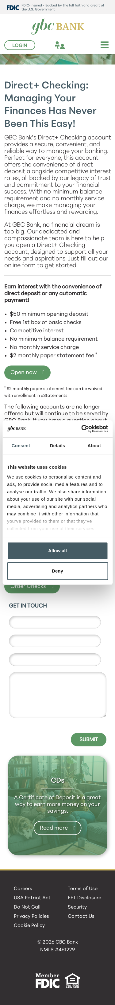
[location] (71, 46)
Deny (57, 570)
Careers (23, 888)
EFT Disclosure (84, 898)
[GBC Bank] (57, 27)
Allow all (57, 550)
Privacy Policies (31, 916)
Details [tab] (57, 445)
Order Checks (28, 586)
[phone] (82, 46)
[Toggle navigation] (105, 44)
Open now (23, 373)
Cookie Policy (29, 925)
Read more (54, 828)
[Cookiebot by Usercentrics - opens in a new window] (82, 429)
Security (77, 907)
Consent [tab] (20, 445)
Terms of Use (83, 888)
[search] (93, 46)
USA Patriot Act (32, 898)
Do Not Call (27, 907)
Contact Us (81, 916)
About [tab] (94, 445)
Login (19, 45)
